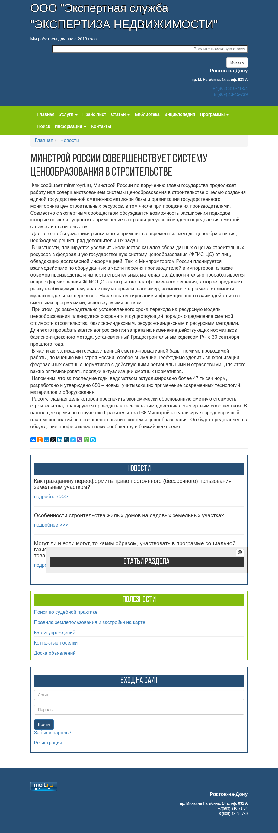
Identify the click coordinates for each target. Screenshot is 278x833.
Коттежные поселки (56, 642)
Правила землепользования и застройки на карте (89, 622)
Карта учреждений (54, 632)
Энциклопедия (180, 114)
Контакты (101, 126)
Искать (237, 62)
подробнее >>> (51, 496)
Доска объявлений (55, 653)
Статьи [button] (120, 114)
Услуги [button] (68, 114)
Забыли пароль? (53, 732)
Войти (44, 724)
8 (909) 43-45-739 (231, 94)
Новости (69, 140)
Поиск (43, 126)
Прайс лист (94, 114)
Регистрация (48, 742)
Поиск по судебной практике (66, 612)
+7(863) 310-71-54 (230, 88)
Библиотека (147, 114)
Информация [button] (71, 126)
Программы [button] (214, 114)
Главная (46, 114)
